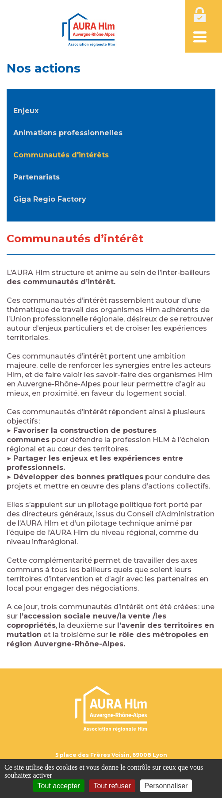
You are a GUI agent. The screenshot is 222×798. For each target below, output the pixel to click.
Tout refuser (111, 786)
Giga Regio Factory (49, 199)
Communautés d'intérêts (61, 155)
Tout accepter (59, 786)
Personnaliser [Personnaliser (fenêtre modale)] (166, 786)
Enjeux (25, 111)
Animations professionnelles (67, 133)
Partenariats (36, 177)
